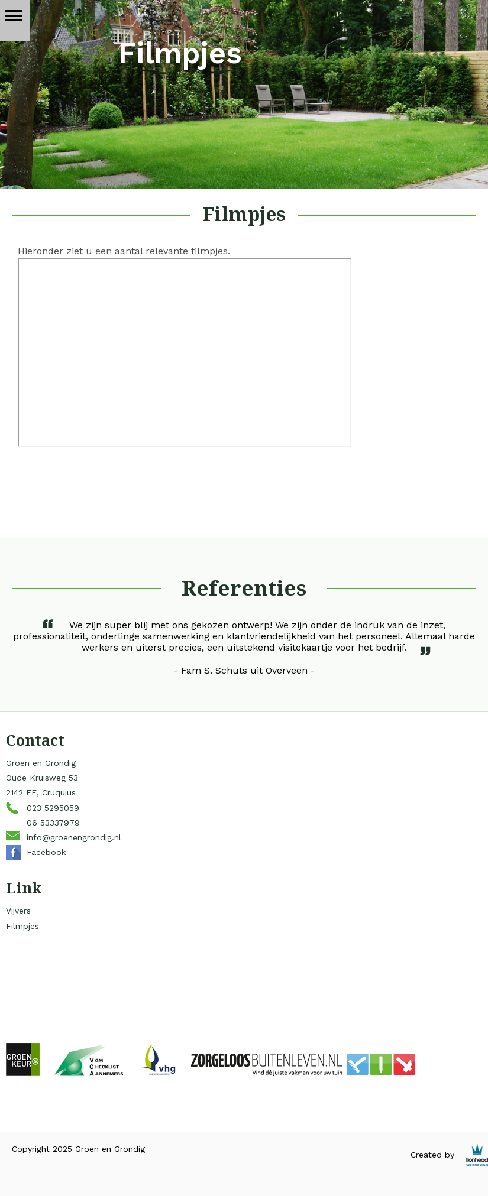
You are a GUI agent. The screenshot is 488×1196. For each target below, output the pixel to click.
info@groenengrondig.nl (74, 837)
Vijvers (18, 910)
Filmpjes (22, 926)
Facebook (46, 852)
